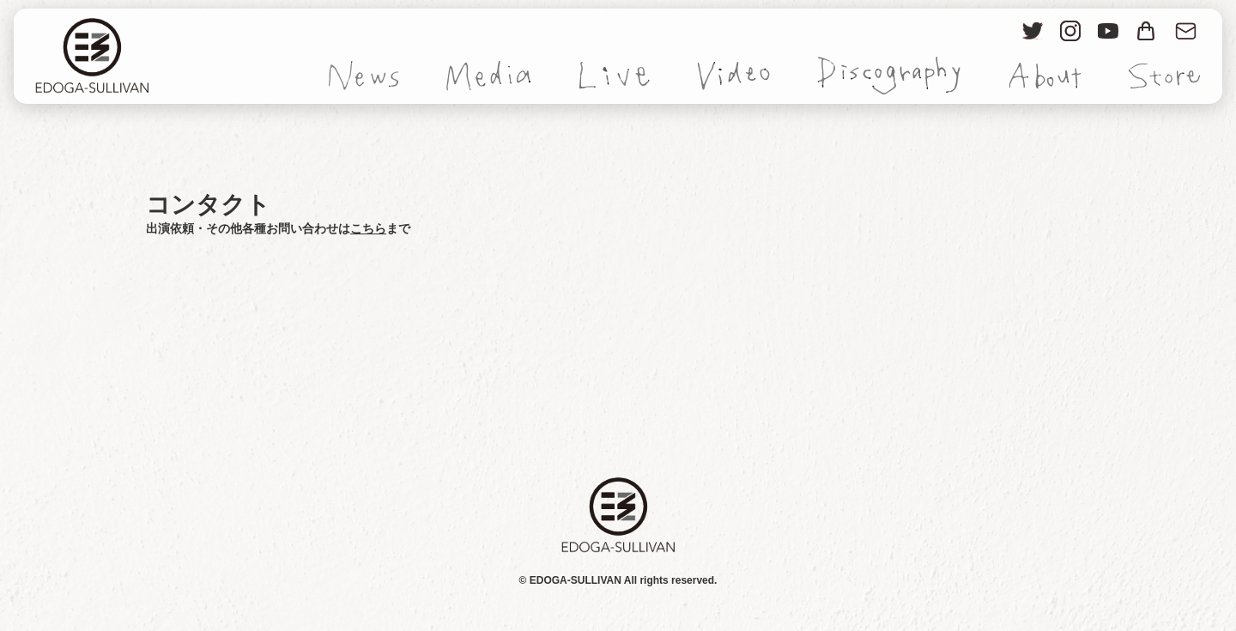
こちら (368, 228)
